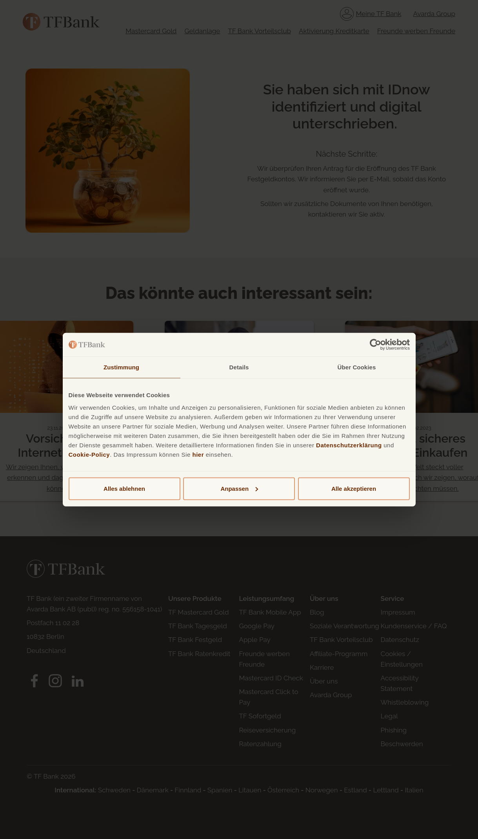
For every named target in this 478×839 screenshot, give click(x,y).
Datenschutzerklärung (349, 444)
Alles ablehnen (124, 488)
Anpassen (239, 488)
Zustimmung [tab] (121, 367)
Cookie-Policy (89, 454)
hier (198, 454)
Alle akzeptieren (353, 488)
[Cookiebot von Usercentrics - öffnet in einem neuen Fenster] (375, 345)
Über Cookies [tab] (357, 367)
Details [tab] (239, 367)
